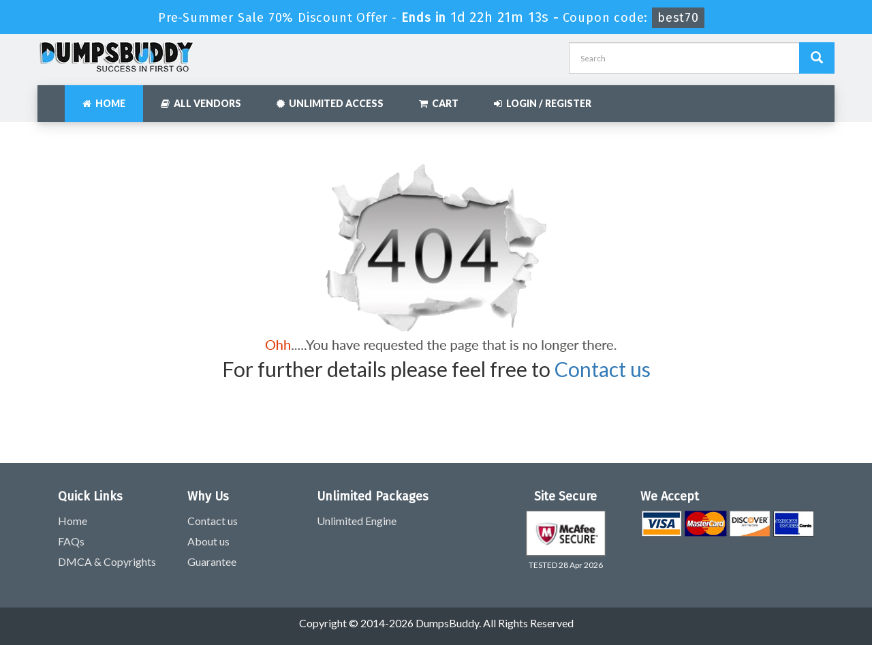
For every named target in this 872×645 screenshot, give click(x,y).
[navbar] (54, 96)
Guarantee (211, 561)
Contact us (603, 369)
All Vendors (201, 103)
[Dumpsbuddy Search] (817, 58)
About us (208, 541)
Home (103, 103)
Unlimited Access (330, 103)
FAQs (71, 541)
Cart (438, 103)
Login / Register (542, 103)
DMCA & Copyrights (107, 561)
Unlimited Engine (356, 520)
